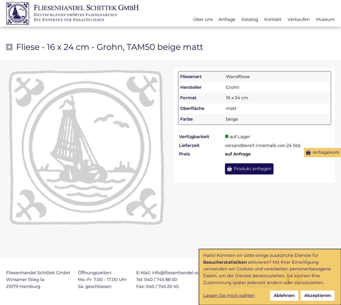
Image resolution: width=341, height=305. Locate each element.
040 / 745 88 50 (160, 279)
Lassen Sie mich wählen (229, 295)
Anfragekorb (326, 152)
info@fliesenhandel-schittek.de (185, 272)
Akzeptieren (317, 295)
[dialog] (270, 277)
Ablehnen (284, 295)
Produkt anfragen (252, 168)
